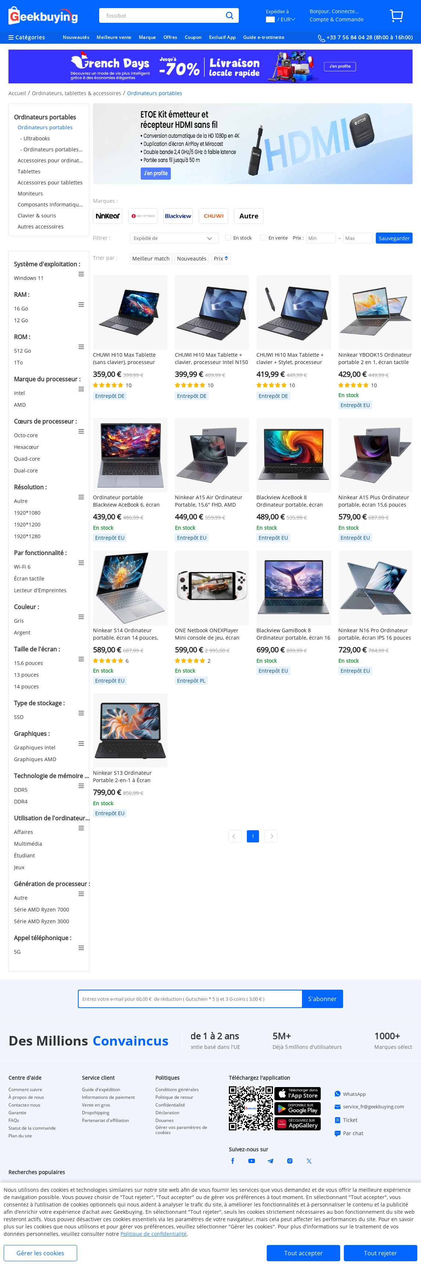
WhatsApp (350, 1093)
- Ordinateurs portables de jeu (52, 149)
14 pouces (27, 686)
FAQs (13, 1120)
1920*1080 (28, 512)
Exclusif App (222, 37)
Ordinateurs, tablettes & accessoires (76, 93)
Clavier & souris (37, 215)
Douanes (164, 1120)
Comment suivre (25, 1089)
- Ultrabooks (35, 138)
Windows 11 (29, 277)
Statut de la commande (32, 1128)
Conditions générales (177, 1089)
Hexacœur (27, 446)
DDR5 (21, 789)
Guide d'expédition (101, 1089)
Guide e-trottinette (264, 37)
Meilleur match (151, 258)
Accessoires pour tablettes (50, 182)
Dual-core (26, 470)
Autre (21, 500)
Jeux (20, 867)
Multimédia (29, 843)
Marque (147, 37)
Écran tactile (30, 578)
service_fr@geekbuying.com (369, 1107)
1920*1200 (28, 524)
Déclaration (167, 1112)
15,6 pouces (29, 662)
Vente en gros (96, 1105)
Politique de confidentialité (153, 1233)
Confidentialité (170, 1105)
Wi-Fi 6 (23, 566)
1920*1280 (28, 536)
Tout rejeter (380, 1253)
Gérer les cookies (40, 1253)
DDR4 (21, 801)
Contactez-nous (24, 1105)
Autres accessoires (41, 226)
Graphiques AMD (36, 759)
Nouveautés (76, 37)
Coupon (193, 37)
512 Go (23, 350)
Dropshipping (95, 1112)
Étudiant (25, 855)
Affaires (24, 831)
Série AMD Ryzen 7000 (42, 909)
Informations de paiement (108, 1097)
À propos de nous (26, 1097)
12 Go (21, 320)
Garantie (17, 1112)
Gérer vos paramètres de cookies (181, 1130)
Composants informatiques (51, 204)
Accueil (17, 93)
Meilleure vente (114, 37)
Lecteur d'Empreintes (41, 590)
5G (18, 951)
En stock (238, 237)
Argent (23, 632)
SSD (19, 716)
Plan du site (20, 1135)
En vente (274, 237)
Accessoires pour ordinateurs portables (51, 160)
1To (19, 362)
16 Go (21, 308)
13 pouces (27, 674)
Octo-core (26, 435)
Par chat (348, 1133)
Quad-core (28, 458)
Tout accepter (303, 1253)
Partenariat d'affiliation (105, 1120)
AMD (20, 404)
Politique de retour (174, 1097)
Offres (170, 37)
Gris (19, 620)
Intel (20, 392)
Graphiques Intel (35, 747)
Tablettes (29, 171)
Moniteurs (30, 193)
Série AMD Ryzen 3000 (42, 921)
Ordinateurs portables (45, 127)
